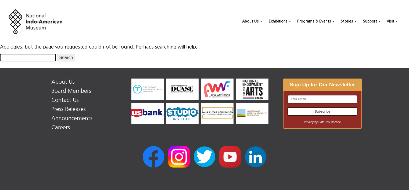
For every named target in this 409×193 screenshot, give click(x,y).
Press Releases (68, 109)
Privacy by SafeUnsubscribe (322, 122)
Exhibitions (280, 21)
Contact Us (65, 100)
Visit (392, 21)
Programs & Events (316, 21)
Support (372, 21)
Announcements (71, 118)
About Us (252, 21)
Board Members (71, 91)
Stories (349, 21)
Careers (60, 127)
